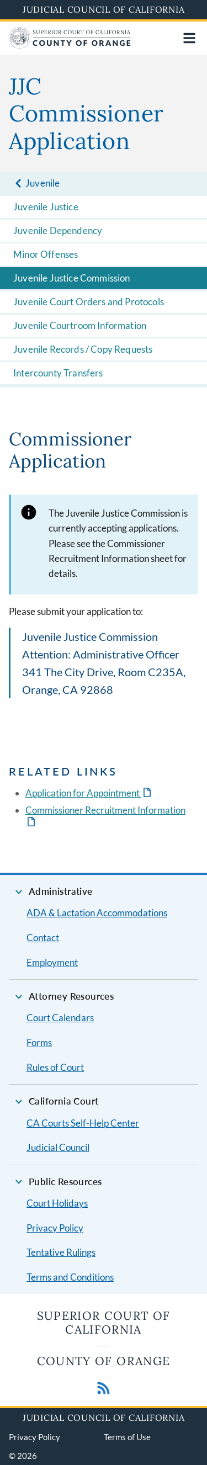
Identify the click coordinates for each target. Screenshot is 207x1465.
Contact (42, 937)
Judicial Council (57, 1147)
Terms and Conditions (70, 1277)
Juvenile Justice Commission (71, 278)
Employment (52, 962)
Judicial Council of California (104, 9)
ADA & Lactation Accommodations (96, 913)
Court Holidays (57, 1203)
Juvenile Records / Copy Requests (82, 349)
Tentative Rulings (60, 1252)
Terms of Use (127, 1437)
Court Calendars (60, 1017)
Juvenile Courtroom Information (79, 325)
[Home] (70, 45)
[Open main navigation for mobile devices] (189, 38)
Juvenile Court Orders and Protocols (88, 301)
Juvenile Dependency (57, 230)
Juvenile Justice (45, 207)
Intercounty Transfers (58, 373)
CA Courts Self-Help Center (82, 1123)
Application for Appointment (83, 793)
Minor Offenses (45, 254)
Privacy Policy (54, 1228)
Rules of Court (55, 1067)
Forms (39, 1042)
